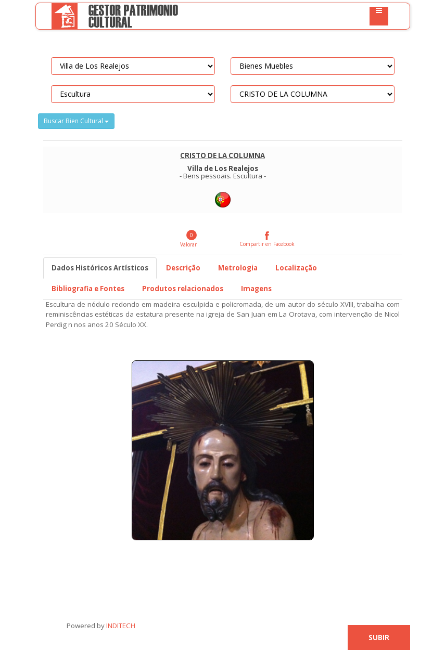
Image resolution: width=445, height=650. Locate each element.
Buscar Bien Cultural (76, 120)
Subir (378, 637)
